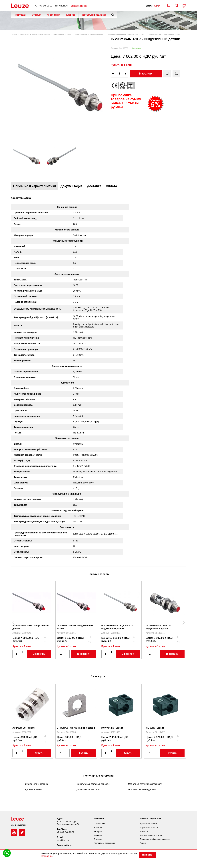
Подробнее (47, 856)
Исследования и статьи (151, 835)
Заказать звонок (79, 6)
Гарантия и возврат (149, 827)
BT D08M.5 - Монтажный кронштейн (76, 728)
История (98, 831)
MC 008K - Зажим (155, 728)
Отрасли (36, 15)
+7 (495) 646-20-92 (43, 6)
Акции (143, 843)
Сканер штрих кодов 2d (36, 784)
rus (155, 6)
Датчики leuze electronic (88, 789)
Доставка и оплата (148, 824)
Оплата (111, 186)
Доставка (94, 186)
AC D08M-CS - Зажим (23, 728)
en (159, 6)
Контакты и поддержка (94, 15)
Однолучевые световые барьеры (93, 784)
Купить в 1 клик (121, 64)
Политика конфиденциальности (155, 839)
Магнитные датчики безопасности (145, 784)
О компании (53, 15)
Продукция (20, 15)
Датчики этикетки (33, 789)
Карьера (70, 15)
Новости (144, 831)
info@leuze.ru (61, 6)
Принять (147, 854)
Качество (98, 827)
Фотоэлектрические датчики (142, 789)
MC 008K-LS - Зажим (112, 728)
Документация (71, 186)
